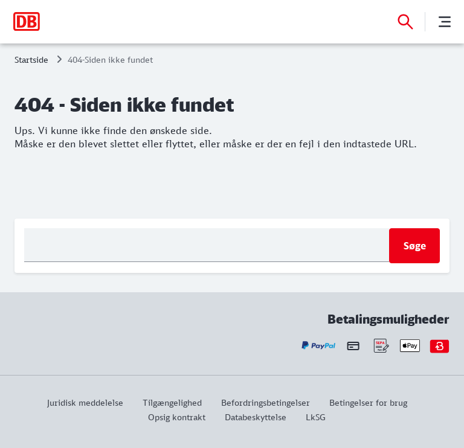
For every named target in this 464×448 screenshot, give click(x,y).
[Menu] (444, 21)
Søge (415, 246)
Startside (31, 59)
